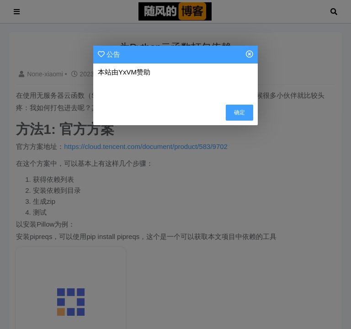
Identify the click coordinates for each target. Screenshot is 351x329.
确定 (239, 112)
